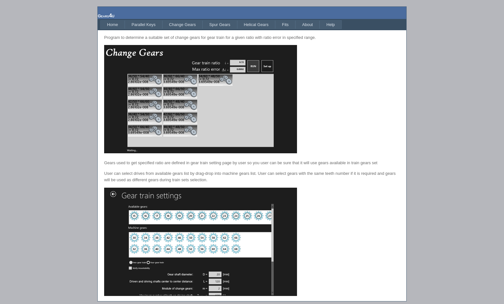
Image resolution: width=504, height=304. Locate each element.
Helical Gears (256, 24)
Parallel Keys (143, 24)
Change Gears (182, 24)
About (307, 24)
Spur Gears (219, 24)
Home (112, 24)
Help (330, 24)
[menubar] (221, 24)
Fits (285, 24)
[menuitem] (112, 24)
